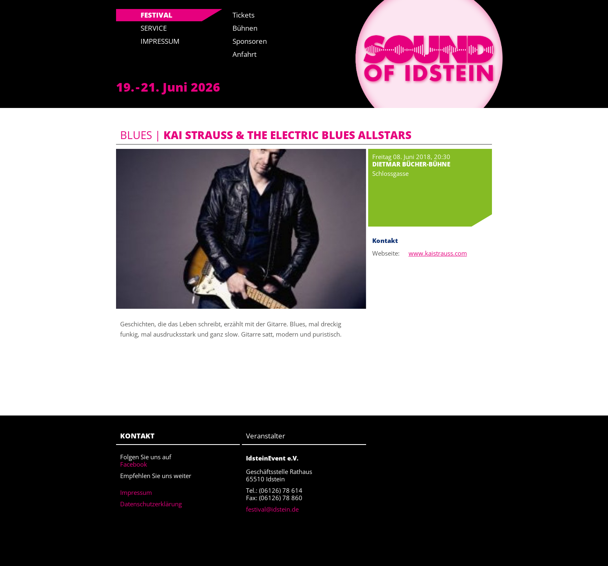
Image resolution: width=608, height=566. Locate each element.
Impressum (160, 41)
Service (154, 28)
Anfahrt (244, 54)
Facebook (133, 464)
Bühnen (244, 28)
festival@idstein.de (272, 509)
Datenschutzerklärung (151, 504)
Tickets (243, 15)
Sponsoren (249, 41)
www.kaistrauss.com (438, 253)
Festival (156, 15)
